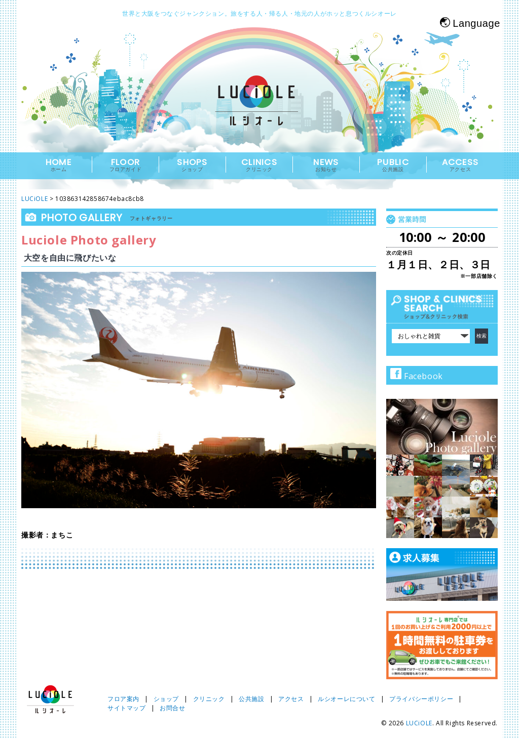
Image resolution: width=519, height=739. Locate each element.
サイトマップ (126, 708)
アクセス (291, 698)
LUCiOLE (419, 723)
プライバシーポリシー (421, 698)
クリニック (209, 698)
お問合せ (172, 708)
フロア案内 (123, 698)
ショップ (166, 698)
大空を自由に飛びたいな (70, 257)
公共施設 (251, 698)
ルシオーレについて (346, 698)
